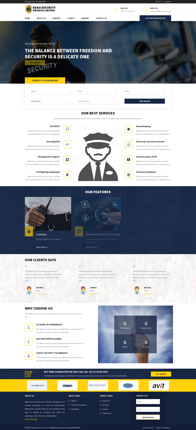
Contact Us (101, 18)
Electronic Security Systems (150, 141)
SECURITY (55, 126)
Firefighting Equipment (48, 171)
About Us (41, 18)
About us (106, 401)
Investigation (53, 141)
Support (168, 2)
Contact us (106, 413)
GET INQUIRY (161, 374)
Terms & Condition (163, 428)
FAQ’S (158, 2)
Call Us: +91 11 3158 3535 (35, 2)
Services (56, 18)
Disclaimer (75, 409)
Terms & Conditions (79, 405)
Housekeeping (143, 126)
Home (27, 18)
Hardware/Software (146, 171)
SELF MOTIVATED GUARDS (49, 338)
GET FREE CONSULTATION (155, 18)
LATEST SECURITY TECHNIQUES (52, 353)
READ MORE (31, 419)
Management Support (49, 156)
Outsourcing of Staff (146, 156)
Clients (71, 18)
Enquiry (85, 18)
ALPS (78, 427)
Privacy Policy (148, 428)
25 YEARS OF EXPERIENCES (49, 324)
